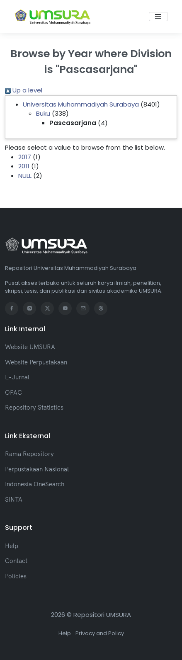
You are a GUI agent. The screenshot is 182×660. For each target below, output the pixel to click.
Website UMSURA (30, 347)
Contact (16, 561)
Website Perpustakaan (36, 362)
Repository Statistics (34, 407)
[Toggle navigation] (158, 16)
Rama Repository (29, 454)
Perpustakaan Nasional (37, 469)
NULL (25, 175)
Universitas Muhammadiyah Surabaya (81, 104)
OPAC (13, 392)
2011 (23, 166)
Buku (43, 113)
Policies (16, 576)
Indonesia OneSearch (34, 484)
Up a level (23, 90)
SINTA (13, 499)
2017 (24, 157)
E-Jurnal (17, 377)
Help (11, 546)
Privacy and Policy (99, 633)
